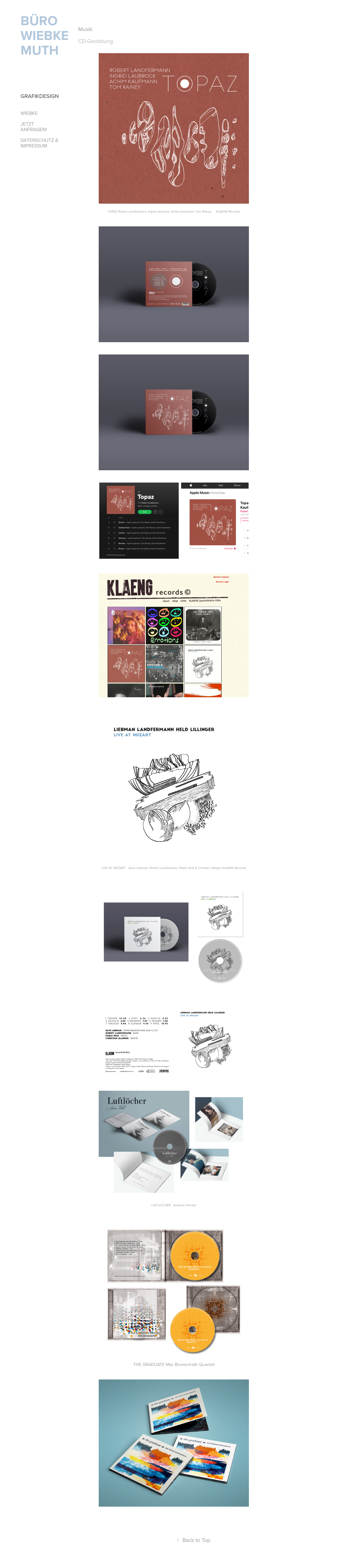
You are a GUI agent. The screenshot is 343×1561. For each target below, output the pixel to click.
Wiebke (29, 113)
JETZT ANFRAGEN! (34, 126)
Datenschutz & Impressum (39, 143)
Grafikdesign (40, 96)
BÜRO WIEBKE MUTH (46, 35)
